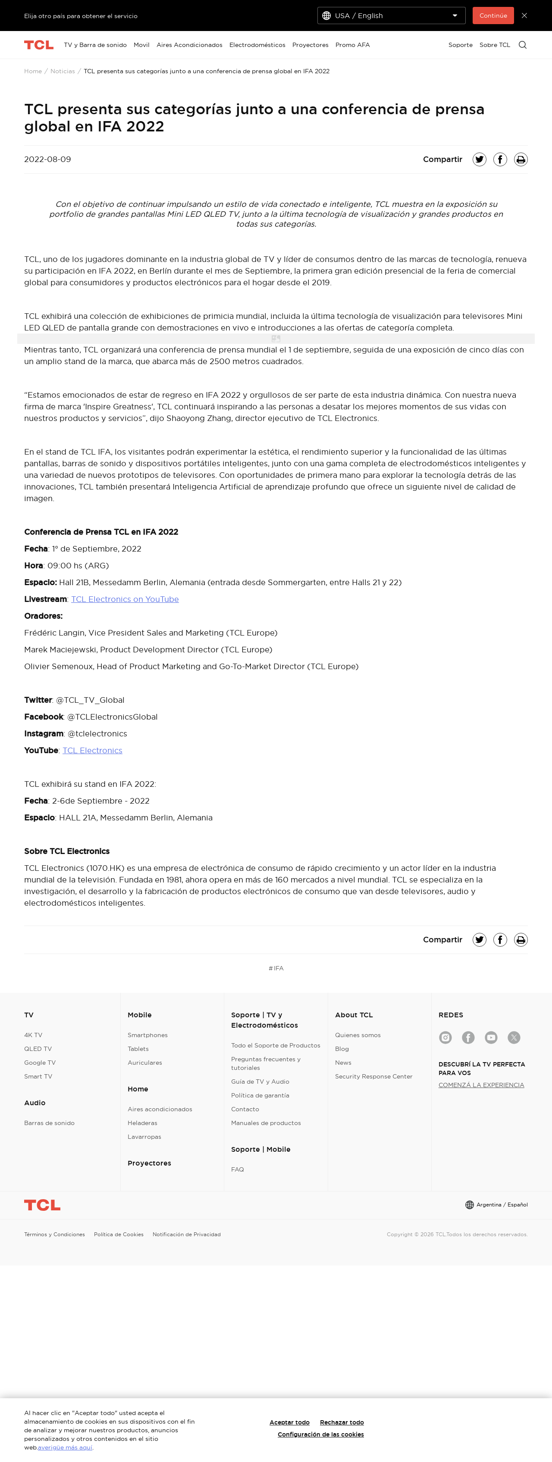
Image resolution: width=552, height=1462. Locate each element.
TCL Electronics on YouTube (125, 599)
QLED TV (38, 1049)
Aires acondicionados (160, 1109)
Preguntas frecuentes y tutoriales (266, 1063)
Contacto (245, 1109)
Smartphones (148, 1035)
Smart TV (38, 1076)
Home (33, 71)
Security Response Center (374, 1076)
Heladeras (142, 1123)
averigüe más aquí (65, 1447)
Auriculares (145, 1062)
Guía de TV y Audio (260, 1081)
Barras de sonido (49, 1123)
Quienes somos (358, 1035)
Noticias (62, 71)
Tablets (138, 1049)
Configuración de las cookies (321, 1434)
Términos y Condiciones (54, 1234)
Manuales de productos (266, 1123)
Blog (342, 1049)
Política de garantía (260, 1095)
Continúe (493, 15)
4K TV (33, 1035)
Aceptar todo (290, 1422)
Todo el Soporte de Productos (275, 1045)
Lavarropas (144, 1137)
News (343, 1062)
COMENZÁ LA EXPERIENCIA (481, 1085)
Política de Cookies (119, 1234)
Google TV (40, 1062)
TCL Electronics (92, 750)
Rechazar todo (342, 1422)
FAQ (237, 1169)
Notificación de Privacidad (187, 1234)
